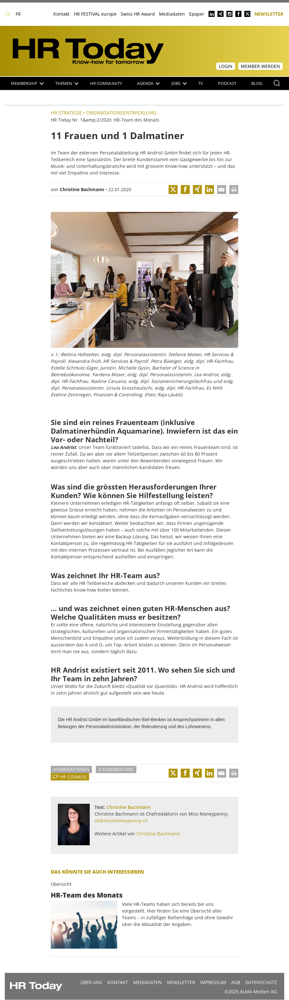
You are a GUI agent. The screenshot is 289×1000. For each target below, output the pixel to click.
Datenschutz (261, 982)
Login (225, 66)
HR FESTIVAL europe (95, 14)
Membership (27, 83)
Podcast (227, 83)
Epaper (196, 14)
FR (18, 14)
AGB (235, 982)
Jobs (179, 83)
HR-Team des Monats (87, 895)
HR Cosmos (73, 777)
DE (8, 14)
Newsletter (269, 13)
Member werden (260, 66)
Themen (67, 83)
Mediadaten (172, 14)
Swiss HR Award (138, 14)
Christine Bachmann (82, 189)
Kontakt (61, 14)
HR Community (106, 83)
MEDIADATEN (147, 982)
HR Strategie (66, 112)
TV (200, 83)
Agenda (148, 83)
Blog (256, 83)
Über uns (91, 982)
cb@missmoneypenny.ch (121, 820)
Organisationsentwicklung (121, 112)
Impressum (213, 982)
